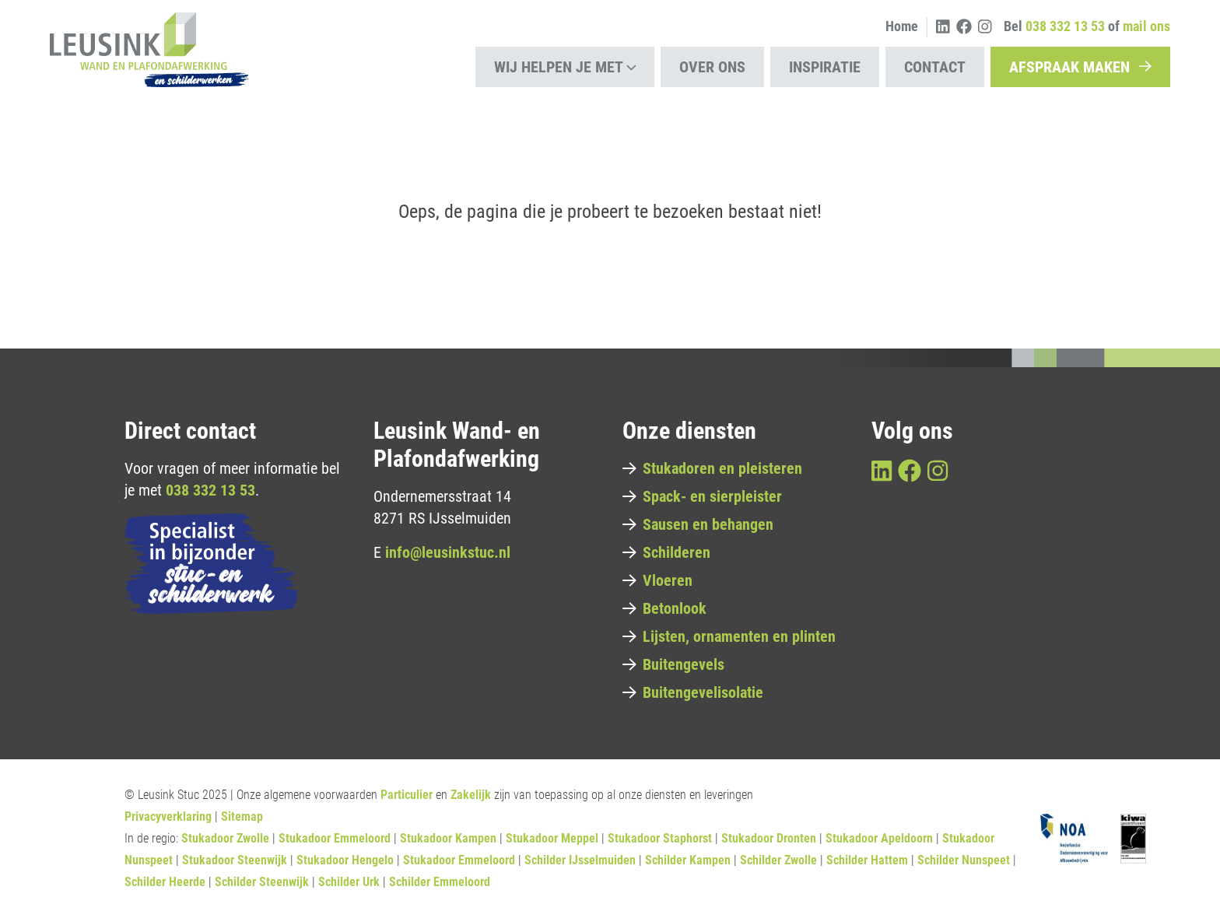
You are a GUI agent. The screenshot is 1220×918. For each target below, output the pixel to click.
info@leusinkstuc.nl (447, 552)
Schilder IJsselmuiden (580, 860)
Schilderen (666, 552)
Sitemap (242, 816)
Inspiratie (825, 67)
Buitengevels (673, 664)
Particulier (406, 794)
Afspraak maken (1080, 67)
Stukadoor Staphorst (660, 838)
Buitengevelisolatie (692, 692)
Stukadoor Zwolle (225, 838)
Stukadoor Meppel (552, 838)
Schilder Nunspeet (963, 860)
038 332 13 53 (210, 490)
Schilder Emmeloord (439, 881)
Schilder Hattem (867, 860)
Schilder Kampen (688, 860)
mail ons (1146, 26)
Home (901, 26)
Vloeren (657, 580)
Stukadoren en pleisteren (712, 468)
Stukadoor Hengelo (345, 860)
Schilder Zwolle (778, 860)
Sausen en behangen (697, 524)
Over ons (712, 67)
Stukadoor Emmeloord (335, 838)
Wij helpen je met (565, 67)
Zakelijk (470, 794)
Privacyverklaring (168, 816)
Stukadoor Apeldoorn (879, 838)
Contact (935, 67)
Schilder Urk (349, 881)
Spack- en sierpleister (702, 496)
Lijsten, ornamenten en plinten (729, 636)
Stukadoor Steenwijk (234, 860)
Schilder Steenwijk (262, 881)
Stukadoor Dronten (768, 838)
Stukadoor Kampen (448, 838)
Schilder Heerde (164, 881)
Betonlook (664, 608)
